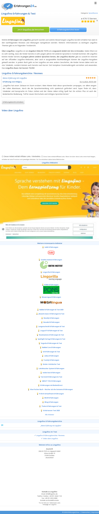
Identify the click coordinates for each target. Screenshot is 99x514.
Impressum (95, 512)
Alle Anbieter (49, 415)
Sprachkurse (93, 13)
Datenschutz (86, 512)
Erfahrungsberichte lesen (68, 29)
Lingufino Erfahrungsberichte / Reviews (50, 435)
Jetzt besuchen (31, 29)
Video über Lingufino (50, 438)
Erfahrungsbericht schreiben (13, 102)
